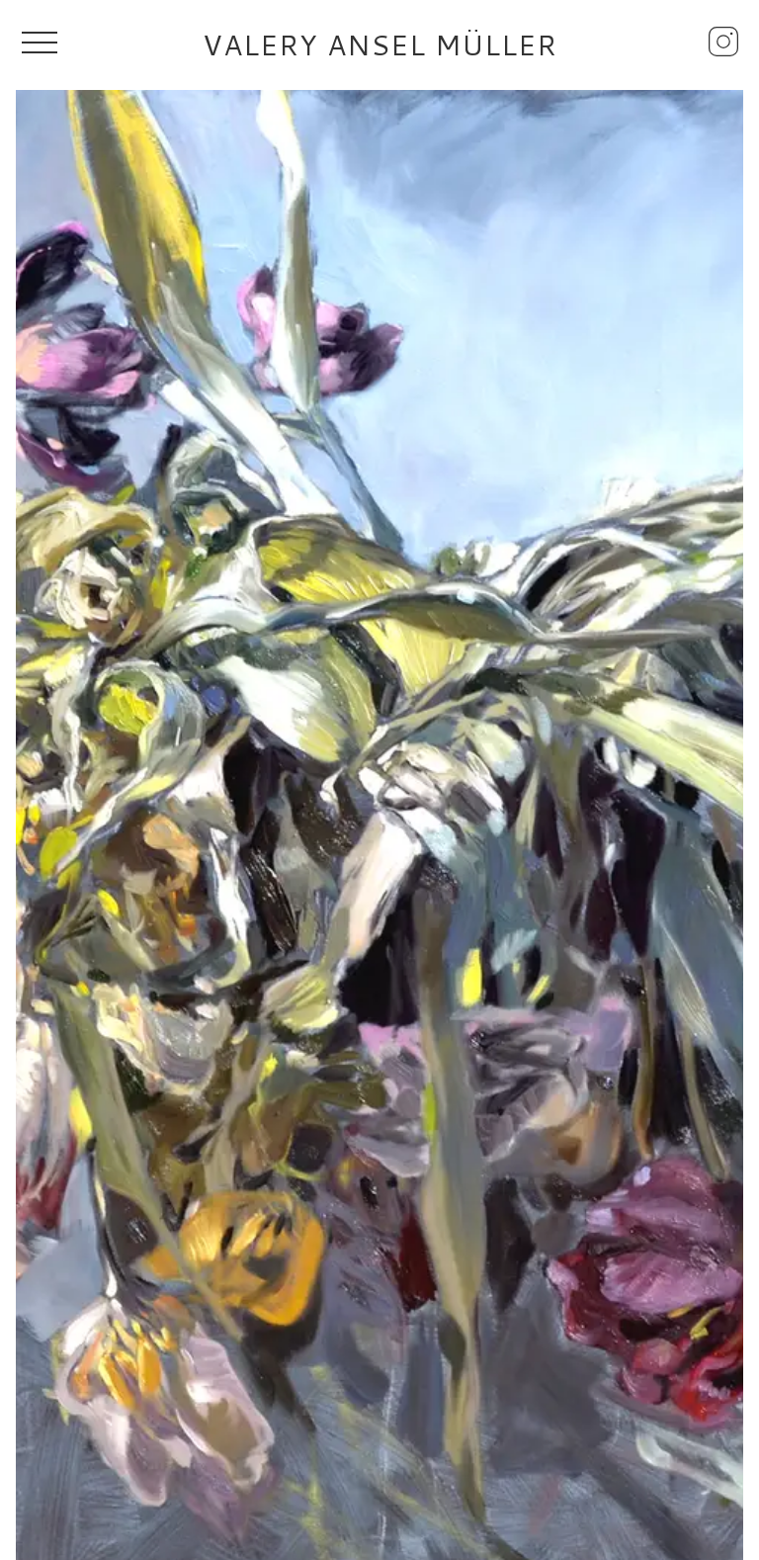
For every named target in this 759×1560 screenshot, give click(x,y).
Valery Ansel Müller (380, 44)
